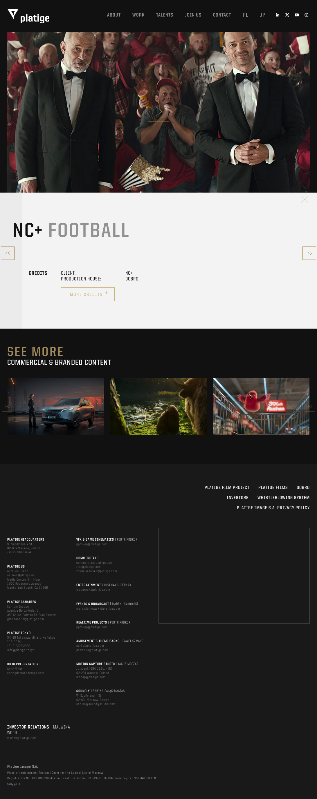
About (114, 15)
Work (138, 15)
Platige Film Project (227, 487)
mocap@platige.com (91, 677)
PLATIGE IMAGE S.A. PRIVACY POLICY (273, 508)
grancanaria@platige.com (25, 619)
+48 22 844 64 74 (19, 552)
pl (245, 15)
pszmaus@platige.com (92, 650)
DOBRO (303, 487)
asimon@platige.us (21, 575)
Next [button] (310, 406)
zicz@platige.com (89, 567)
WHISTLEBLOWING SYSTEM (283, 498)
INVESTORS (238, 498)
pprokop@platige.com (92, 544)
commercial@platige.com (94, 563)
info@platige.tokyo (21, 650)
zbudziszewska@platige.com (96, 571)
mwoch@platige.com (22, 738)
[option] (56, 406)
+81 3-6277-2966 (18, 646)
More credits (89, 293)
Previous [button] (7, 406)
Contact (222, 15)
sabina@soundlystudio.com (96, 704)
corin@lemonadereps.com (25, 673)
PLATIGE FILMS (273, 487)
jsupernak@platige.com (93, 590)
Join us (193, 15)
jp (263, 15)
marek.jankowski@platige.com (98, 608)
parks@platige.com (90, 646)
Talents (164, 15)
